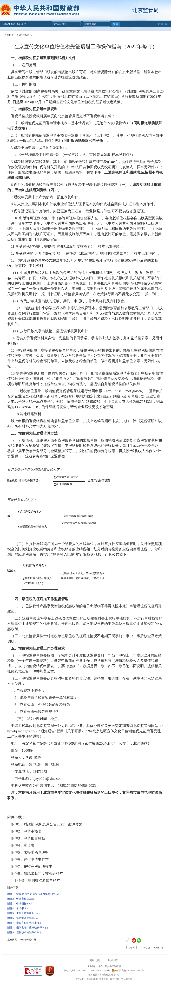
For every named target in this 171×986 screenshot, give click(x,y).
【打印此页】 (145, 947)
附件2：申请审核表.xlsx (20, 898)
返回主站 (163, 24)
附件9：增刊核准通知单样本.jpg (25, 932)
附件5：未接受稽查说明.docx (23, 913)
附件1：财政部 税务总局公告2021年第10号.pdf (33, 894)
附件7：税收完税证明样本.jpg (24, 922)
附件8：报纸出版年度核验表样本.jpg (27, 927)
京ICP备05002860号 (100, 970)
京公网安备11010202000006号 (127, 970)
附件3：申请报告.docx (19, 903)
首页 (18, 35)
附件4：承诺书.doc (17, 908)
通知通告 (27, 35)
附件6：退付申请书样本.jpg (22, 918)
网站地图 (94, 960)
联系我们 (113, 960)
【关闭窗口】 (158, 947)
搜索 (115, 24)
